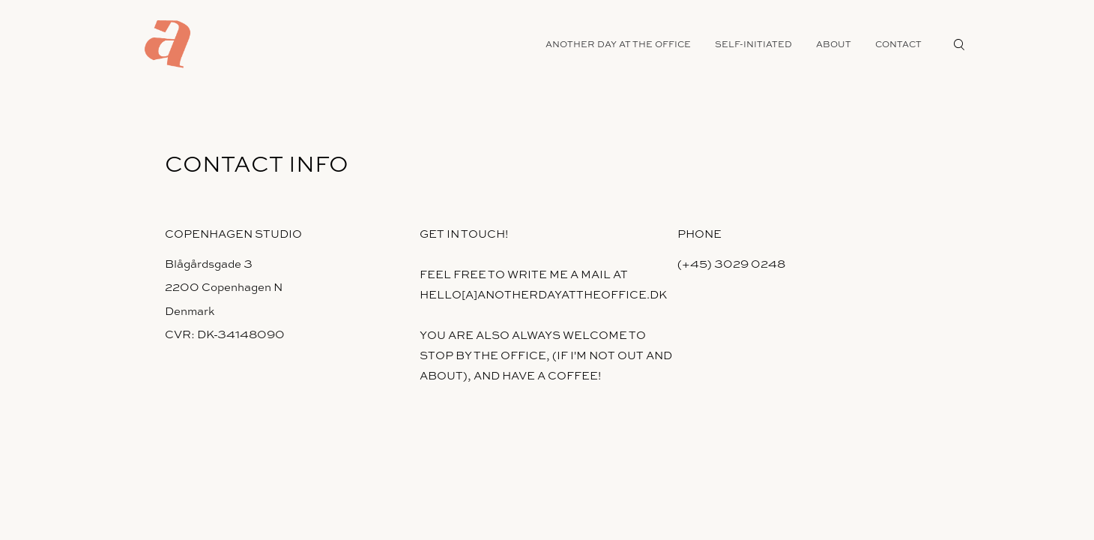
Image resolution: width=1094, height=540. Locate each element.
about (833, 44)
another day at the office (618, 44)
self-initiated (753, 44)
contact (898, 44)
